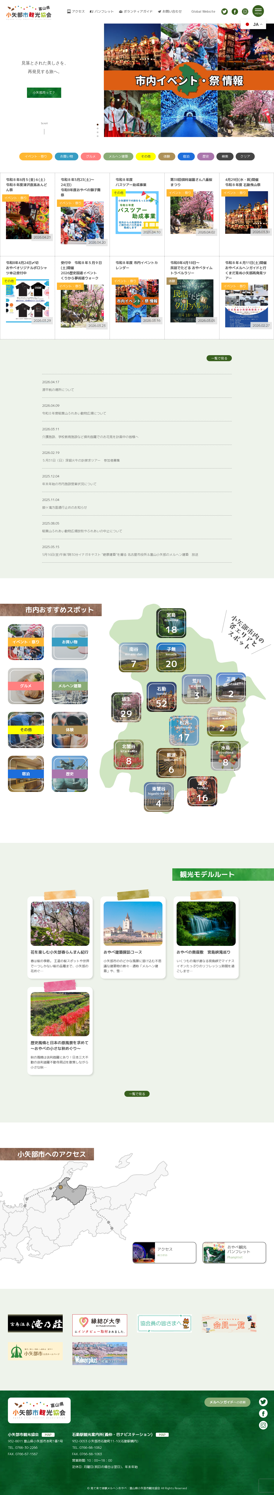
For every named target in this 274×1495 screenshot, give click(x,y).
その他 (146, 156)
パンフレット (104, 11)
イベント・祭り (36, 156)
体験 (167, 156)
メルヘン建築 (118, 156)
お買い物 (66, 156)
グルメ (91, 156)
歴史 (206, 156)
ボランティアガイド (138, 11)
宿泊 (186, 156)
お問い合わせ (172, 11)
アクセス (78, 11)
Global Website (203, 11)
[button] (97, 124)
